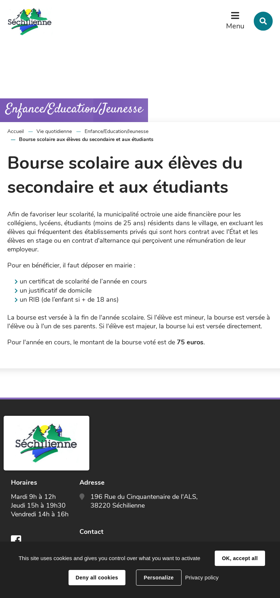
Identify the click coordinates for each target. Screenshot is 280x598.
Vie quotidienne (54, 131)
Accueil (15, 131)
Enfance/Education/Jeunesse (116, 131)
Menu (235, 26)
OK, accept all (240, 558)
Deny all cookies (97, 578)
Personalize (159, 578)
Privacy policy (202, 577)
